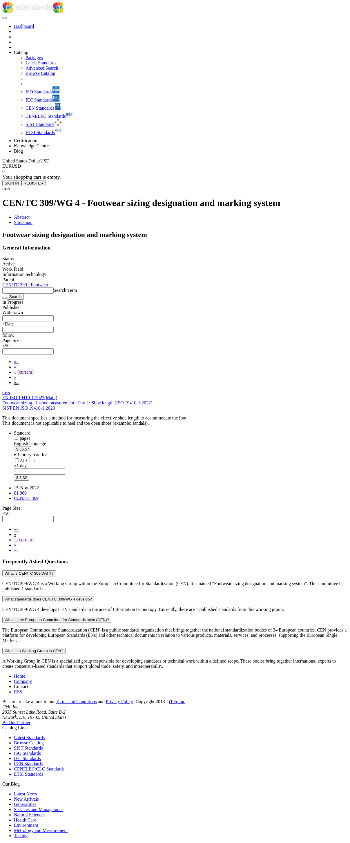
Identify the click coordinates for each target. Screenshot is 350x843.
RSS (18, 691)
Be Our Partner (16, 722)
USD (16, 166)
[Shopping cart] (175, 171)
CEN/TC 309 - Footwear (25, 284)
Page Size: (12, 340)
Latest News (25, 793)
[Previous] (15, 366)
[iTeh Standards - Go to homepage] (27, 11)
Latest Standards (29, 737)
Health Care (25, 819)
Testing (21, 835)
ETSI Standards (28, 774)
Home (19, 676)
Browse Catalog (29, 742)
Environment (26, 825)
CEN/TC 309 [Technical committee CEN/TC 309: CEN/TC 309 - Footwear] (26, 498)
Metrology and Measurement (41, 830)
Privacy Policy (119, 701)
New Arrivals (26, 799)
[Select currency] (26, 160)
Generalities (25, 804)
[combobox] (28, 318)
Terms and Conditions (76, 701)
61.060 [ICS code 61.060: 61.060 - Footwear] (20, 493)
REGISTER (33, 183)
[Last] (16, 382)
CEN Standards (28, 763)
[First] (16, 361)
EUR (7, 166)
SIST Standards (28, 748)
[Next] (15, 377)
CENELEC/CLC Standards (39, 768)
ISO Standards (27, 753)
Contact (21, 686)
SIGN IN (12, 183)
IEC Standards (27, 758)
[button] (8, 335)
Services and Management (38, 809)
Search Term (65, 290)
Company (23, 681)
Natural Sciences (29, 814)
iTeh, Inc (177, 701)
